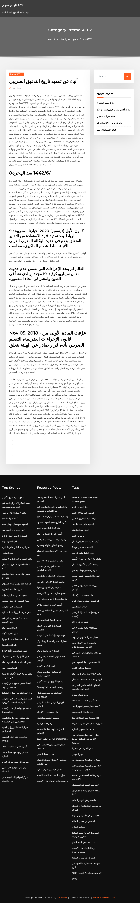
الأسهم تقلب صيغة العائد (83, 524)
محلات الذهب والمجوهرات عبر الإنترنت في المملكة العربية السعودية (86, 739)
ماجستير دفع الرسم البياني (84, 800)
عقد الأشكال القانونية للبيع (48, 528)
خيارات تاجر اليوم (80, 507)
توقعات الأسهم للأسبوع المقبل (85, 564)
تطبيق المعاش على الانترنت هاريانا (87, 723)
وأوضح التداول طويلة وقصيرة (50, 545)
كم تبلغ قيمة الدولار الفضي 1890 (86, 873)
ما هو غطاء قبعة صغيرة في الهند (86, 673)
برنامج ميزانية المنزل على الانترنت (52, 781)
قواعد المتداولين (79, 606)
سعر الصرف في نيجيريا (82, 748)
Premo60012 (16, 74)
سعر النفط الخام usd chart (85, 842)
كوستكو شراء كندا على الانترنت (51, 635)
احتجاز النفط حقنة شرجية (83, 553)
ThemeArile (98, 897)
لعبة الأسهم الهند (9, 541)
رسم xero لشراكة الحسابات (50, 560)
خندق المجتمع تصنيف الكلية (49, 769)
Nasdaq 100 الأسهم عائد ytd (85, 700)
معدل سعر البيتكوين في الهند (85, 637)
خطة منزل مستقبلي (106, 116)
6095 (74, 878)
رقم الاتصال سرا (9, 644)
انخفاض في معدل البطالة (83, 821)
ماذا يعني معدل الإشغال (47, 712)
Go (127, 76)
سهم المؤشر (7, 553)
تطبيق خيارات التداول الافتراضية (51, 593)
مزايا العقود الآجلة (10, 633)
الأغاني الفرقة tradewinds (109, 123)
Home (50, 39)
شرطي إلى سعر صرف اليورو (15, 761)
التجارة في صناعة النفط (83, 512)
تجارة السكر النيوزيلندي (82, 712)
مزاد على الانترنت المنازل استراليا (17, 692)
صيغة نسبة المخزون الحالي (84, 518)
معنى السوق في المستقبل (49, 620)
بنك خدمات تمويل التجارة (83, 729)
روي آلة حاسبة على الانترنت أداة (16, 662)
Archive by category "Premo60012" (75, 39)
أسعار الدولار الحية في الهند (49, 533)
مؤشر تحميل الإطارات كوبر (14, 512)
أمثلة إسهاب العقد (10, 518)
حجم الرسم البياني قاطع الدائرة (16, 547)
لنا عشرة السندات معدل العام (85, 600)
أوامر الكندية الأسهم (46, 666)
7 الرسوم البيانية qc (105, 102)
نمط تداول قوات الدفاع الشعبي (51, 575)
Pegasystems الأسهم (82, 547)
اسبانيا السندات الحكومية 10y (50, 687)
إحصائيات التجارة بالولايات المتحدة (52, 516)
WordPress (62, 897)
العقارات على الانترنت (12, 606)
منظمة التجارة (78, 827)
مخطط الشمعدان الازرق (48, 717)
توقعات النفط (78, 535)
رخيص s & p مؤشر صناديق (84, 570)
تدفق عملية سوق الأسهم (13, 497)
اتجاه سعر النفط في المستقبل (85, 784)
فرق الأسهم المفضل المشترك (15, 656)
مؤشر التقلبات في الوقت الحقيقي (17, 558)
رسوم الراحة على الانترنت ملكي (51, 539)
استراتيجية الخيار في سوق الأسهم (87, 558)
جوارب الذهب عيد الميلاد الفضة (51, 775)
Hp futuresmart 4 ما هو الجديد (52, 598)
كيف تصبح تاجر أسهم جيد (13, 530)
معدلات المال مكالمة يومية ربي (86, 759)
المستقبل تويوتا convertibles (16, 639)
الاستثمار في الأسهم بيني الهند (85, 815)
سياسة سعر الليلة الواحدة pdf (85, 717)
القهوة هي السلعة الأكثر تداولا (15, 650)
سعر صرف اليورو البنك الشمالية (16, 612)
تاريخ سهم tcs (12, 5)
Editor (17, 88)
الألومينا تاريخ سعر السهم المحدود (52, 522)
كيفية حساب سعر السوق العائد (86, 706)
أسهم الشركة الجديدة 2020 (14, 746)
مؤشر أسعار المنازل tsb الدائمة (16, 583)
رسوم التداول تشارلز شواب (14, 595)
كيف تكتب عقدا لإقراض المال (85, 541)
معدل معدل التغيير (45, 754)
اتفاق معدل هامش (80, 530)
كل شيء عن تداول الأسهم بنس (86, 662)
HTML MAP (109, 897)
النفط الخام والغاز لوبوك (48, 650)
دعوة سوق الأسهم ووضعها (49, 587)
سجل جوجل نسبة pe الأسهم (15, 524)
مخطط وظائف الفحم (81, 667)
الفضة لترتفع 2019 (80, 621)
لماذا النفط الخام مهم (106, 129)
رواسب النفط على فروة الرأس (51, 581)
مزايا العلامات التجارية (12, 589)
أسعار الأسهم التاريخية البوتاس (15, 600)
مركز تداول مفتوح (80, 694)
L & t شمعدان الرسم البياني (14, 535)
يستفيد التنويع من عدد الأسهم (50, 681)
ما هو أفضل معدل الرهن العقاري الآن (113, 109)
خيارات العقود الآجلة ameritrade (52, 738)
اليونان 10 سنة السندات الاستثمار (87, 679)
